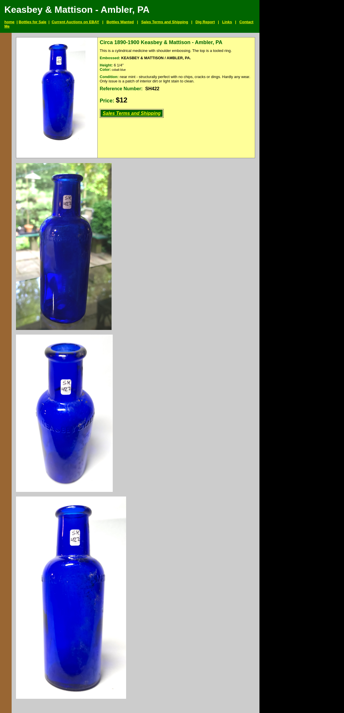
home (9, 22)
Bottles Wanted (120, 22)
